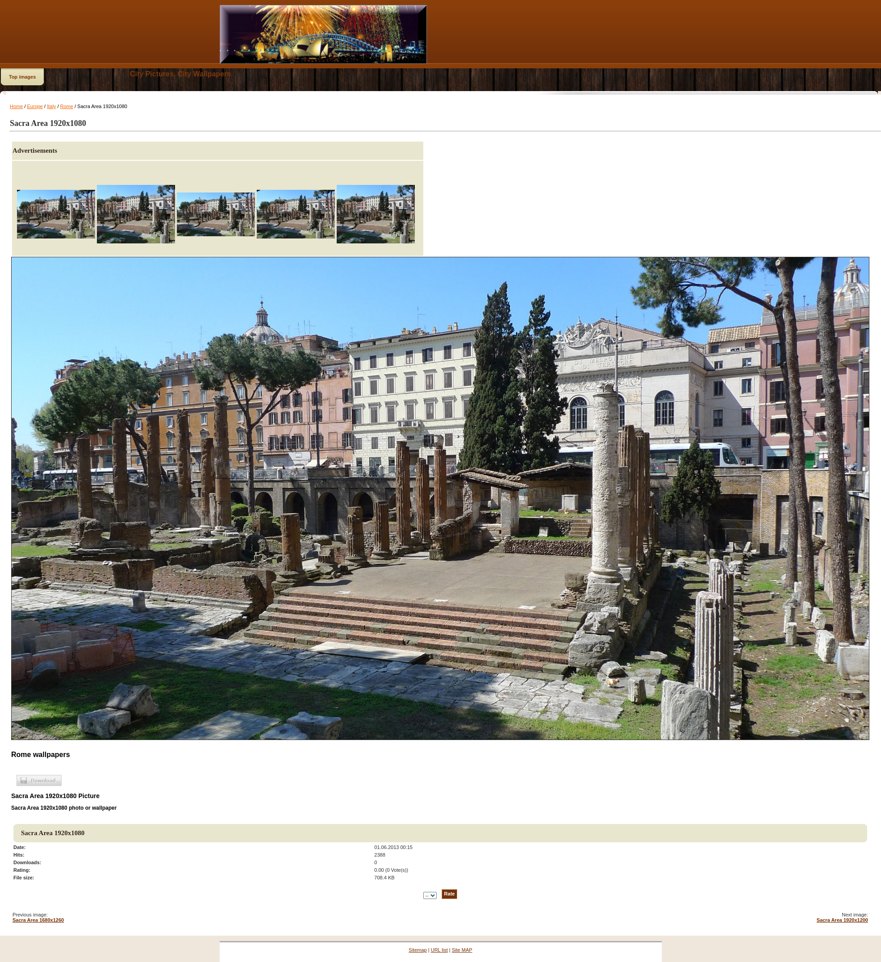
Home (16, 106)
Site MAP (462, 950)
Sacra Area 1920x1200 (842, 920)
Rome (66, 106)
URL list (439, 950)
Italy (51, 106)
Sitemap (417, 950)
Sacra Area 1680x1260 (38, 920)
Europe (35, 106)
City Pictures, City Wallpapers (180, 74)
